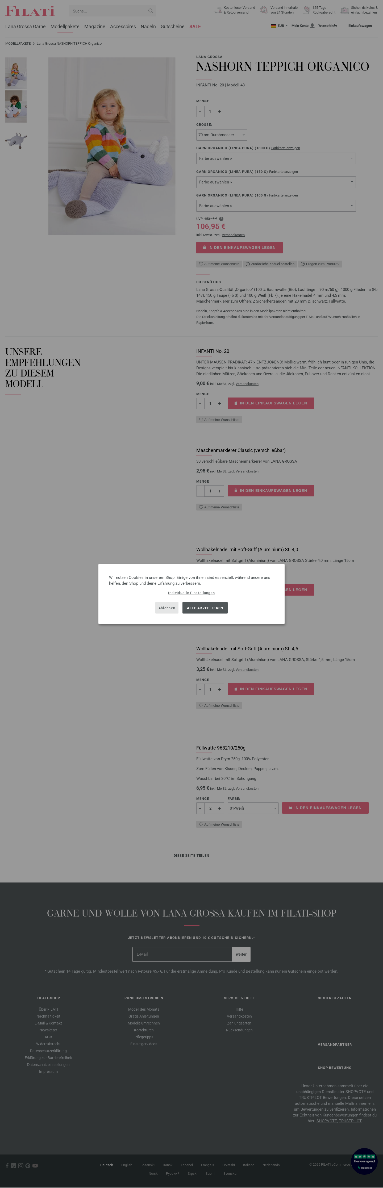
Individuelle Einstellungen (191, 593)
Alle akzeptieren (205, 608)
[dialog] (191, 594)
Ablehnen (167, 608)
